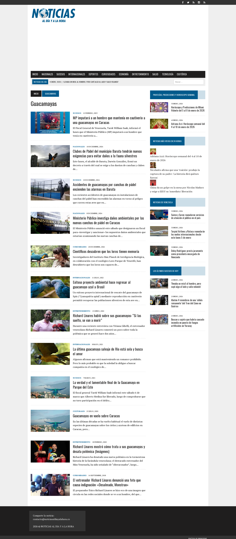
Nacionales (45, 74)
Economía (122, 74)
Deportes (92, 74)
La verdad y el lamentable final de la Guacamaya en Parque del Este (104, 382)
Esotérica (180, 74)
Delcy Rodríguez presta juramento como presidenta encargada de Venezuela (187, 254)
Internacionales (75, 74)
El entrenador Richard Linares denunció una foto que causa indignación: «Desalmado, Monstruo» (105, 480)
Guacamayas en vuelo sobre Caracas (94, 413)
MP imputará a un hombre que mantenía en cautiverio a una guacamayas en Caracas (107, 120)
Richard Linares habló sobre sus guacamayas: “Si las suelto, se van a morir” (105, 315)
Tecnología (166, 74)
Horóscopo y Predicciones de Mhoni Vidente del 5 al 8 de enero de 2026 (188, 108)
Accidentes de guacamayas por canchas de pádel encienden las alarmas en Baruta (103, 184)
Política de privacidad (197, 536)
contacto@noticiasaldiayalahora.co (51, 516)
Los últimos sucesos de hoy (166, 270)
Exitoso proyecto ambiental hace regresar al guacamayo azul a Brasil (107, 282)
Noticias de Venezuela (163, 202)
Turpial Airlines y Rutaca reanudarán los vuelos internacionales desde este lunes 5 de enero (189, 235)
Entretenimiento (138, 74)
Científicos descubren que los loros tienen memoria (104, 248)
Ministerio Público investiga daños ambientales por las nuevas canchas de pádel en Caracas (106, 217)
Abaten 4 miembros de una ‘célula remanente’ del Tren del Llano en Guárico (187, 303)
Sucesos (59, 74)
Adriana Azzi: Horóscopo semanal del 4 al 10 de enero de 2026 (188, 125)
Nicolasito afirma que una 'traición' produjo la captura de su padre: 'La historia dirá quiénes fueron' (175, 173)
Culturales (77, 409)
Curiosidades (107, 74)
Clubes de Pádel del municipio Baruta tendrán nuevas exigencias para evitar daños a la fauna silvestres (105, 153)
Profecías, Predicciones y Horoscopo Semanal (174, 94)
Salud (154, 74)
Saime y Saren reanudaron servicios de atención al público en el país (188, 216)
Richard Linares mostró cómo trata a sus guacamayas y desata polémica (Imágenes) (107, 446)
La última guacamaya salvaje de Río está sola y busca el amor (107, 349)
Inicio (34, 74)
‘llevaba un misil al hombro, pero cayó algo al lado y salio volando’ (189, 285)
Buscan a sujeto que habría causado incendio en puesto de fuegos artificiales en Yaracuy (188, 323)
